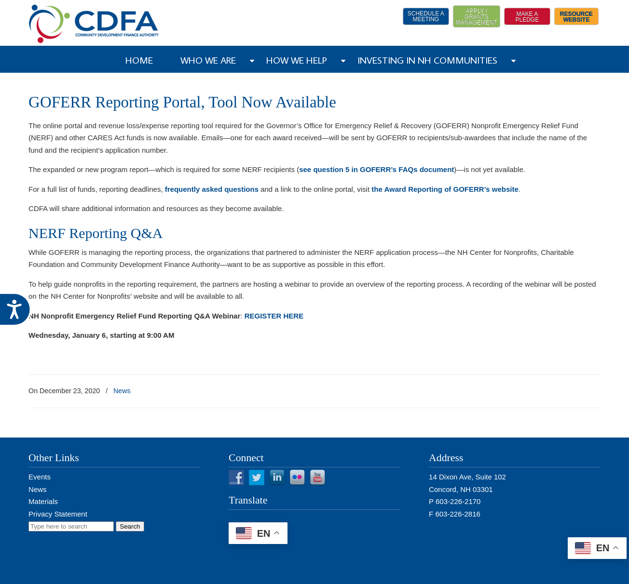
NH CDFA (94, 24)
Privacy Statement (57, 514)
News (122, 391)
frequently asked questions (212, 189)
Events (39, 477)
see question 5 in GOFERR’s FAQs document (376, 169)
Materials (43, 501)
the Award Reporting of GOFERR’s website (444, 189)
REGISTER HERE (274, 316)
